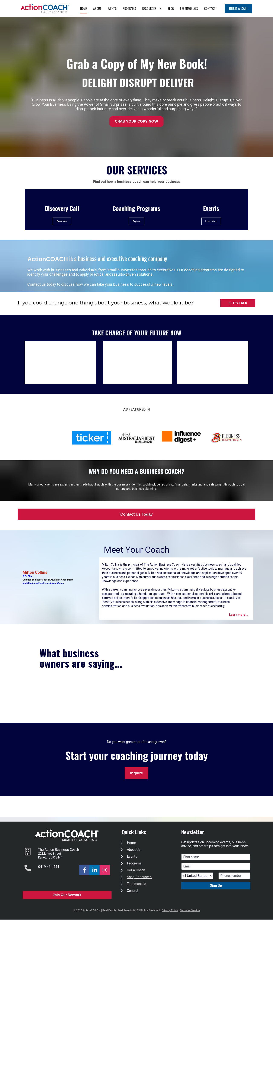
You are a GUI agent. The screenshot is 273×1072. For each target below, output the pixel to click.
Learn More (211, 231)
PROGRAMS (147, 8)
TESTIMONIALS (206, 8)
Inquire (136, 783)
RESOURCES (169, 8)
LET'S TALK (238, 313)
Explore (137, 231)
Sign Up (216, 896)
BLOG (188, 8)
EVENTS (129, 8)
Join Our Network (67, 905)
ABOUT (115, 8)
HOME (101, 8)
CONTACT (210, 18)
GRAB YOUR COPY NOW (136, 132)
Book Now (62, 231)
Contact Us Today (136, 524)
